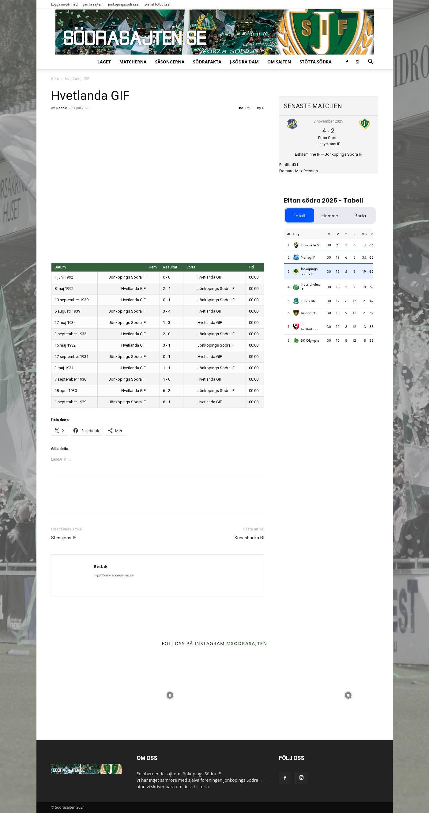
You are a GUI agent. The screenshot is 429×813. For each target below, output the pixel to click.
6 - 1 (166, 402)
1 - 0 (166, 379)
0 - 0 (166, 277)
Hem (55, 78)
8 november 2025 (328, 121)
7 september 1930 (70, 379)
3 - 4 (166, 311)
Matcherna (133, 62)
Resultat (170, 267)
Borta (190, 267)
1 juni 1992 (64, 277)
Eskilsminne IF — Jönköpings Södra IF (328, 154)
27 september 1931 (71, 356)
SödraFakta (207, 62)
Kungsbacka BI (249, 538)
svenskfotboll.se (157, 4)
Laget (104, 62)
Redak (61, 107)
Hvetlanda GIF (204, 277)
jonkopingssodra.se (123, 4)
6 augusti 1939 (67, 311)
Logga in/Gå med (64, 4)
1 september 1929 (70, 402)
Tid (251, 267)
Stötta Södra (315, 62)
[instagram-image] (81, 695)
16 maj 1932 (65, 345)
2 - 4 (166, 288)
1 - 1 (166, 368)
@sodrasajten (246, 643)
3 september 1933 (70, 334)
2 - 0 (166, 334)
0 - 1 (166, 300)
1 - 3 (166, 322)
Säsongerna (169, 62)
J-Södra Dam (244, 62)
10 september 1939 (71, 300)
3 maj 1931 (64, 368)
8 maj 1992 (64, 288)
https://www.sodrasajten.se (114, 575)
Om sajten (279, 62)
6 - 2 (166, 390)
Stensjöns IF (63, 538)
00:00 (253, 277)
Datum (60, 267)
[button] (370, 62)
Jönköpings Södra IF (132, 277)
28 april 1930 (66, 390)
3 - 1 (166, 345)
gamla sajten (92, 4)
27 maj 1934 (65, 322)
